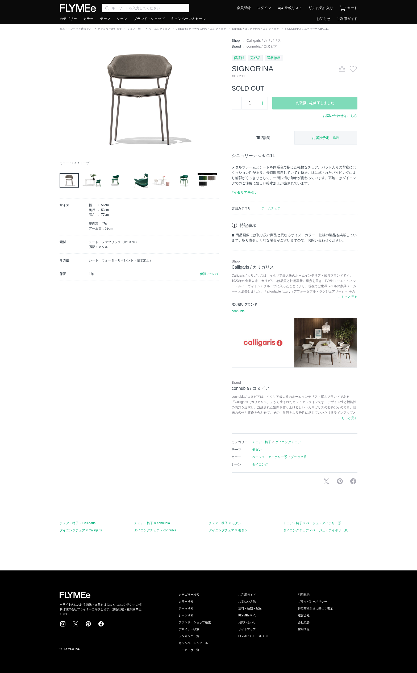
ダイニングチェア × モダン (228, 530)
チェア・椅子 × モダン (225, 523)
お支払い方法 (247, 601)
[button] (64, 98)
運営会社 (304, 615)
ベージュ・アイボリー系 (269, 457)
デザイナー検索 (189, 629)
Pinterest (88, 624)
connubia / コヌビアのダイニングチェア (255, 28)
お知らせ (323, 19)
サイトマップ (247, 629)
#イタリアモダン (245, 192)
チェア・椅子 (135, 28)
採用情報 (304, 629)
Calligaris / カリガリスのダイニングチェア (201, 28)
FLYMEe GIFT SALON (253, 636)
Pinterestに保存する (340, 481)
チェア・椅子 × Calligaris (77, 523)
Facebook (101, 624)
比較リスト (293, 8)
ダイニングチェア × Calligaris (81, 530)
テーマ (105, 19)
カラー (88, 19)
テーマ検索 (186, 608)
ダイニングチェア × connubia (155, 530)
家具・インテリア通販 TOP (76, 28)
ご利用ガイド (347, 19)
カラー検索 (186, 601)
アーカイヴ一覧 (189, 649)
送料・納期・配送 (250, 608)
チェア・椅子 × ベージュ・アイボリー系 (312, 523)
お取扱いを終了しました (315, 103)
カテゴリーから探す (110, 28)
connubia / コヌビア (262, 46)
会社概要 (304, 622)
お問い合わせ (247, 622)
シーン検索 (186, 615)
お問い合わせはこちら (340, 115)
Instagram (63, 624)
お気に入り (324, 8)
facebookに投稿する (353, 481)
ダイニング (260, 464)
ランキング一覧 (189, 636)
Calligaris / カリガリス (264, 41)
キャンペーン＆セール (188, 19)
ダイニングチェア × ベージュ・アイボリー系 (315, 530)
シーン (122, 19)
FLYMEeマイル (248, 615)
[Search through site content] (145, 8)
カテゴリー (68, 19)
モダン (257, 449)
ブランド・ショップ (149, 19)
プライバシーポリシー (312, 601)
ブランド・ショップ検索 (195, 622)
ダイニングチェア (159, 28)
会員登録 (244, 8)
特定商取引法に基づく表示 (315, 608)
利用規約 (304, 594)
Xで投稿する (326, 481)
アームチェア (271, 208)
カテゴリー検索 (189, 594)
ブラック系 (299, 457)
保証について (209, 274)
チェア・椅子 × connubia (152, 523)
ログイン (264, 8)
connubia (238, 311)
